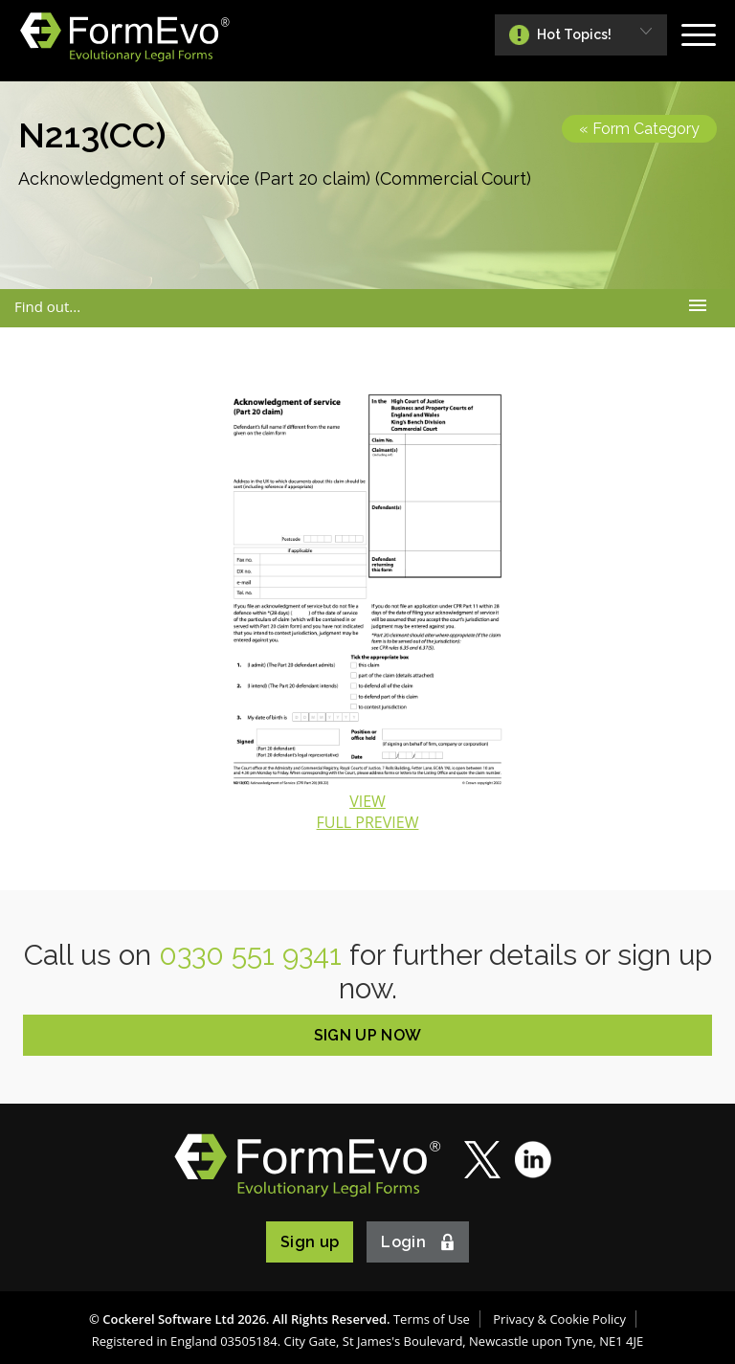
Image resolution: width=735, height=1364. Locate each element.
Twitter (482, 1159)
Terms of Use (431, 1319)
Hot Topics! (574, 34)
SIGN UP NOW (368, 1035)
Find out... (47, 306)
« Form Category (639, 129)
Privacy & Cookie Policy (559, 1319)
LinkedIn (533, 1159)
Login (403, 1242)
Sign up (309, 1242)
